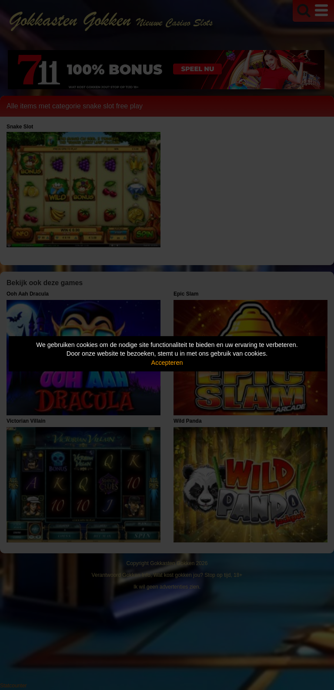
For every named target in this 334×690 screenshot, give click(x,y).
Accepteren (167, 362)
